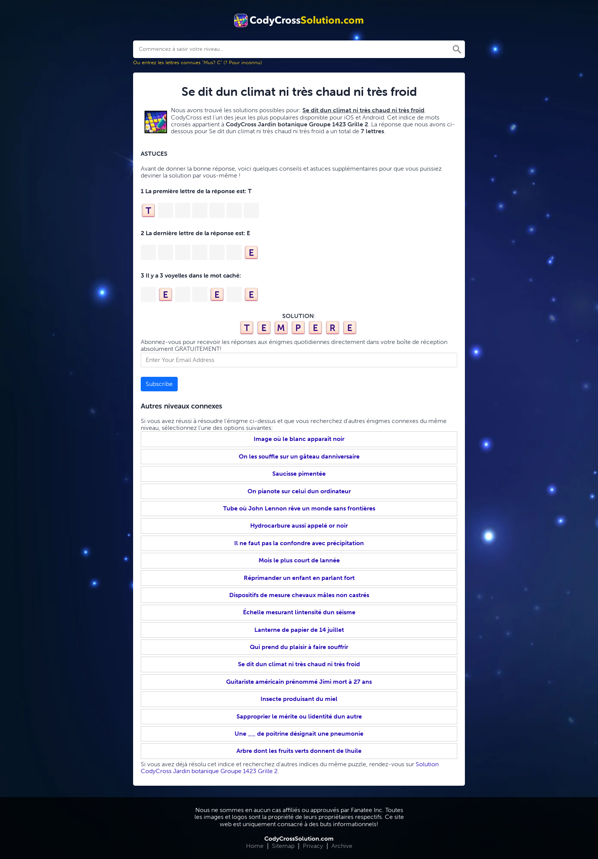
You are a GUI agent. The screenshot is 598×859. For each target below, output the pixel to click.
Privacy (313, 845)
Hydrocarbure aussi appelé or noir (299, 525)
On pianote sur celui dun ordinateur (299, 491)
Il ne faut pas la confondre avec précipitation (299, 543)
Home (255, 845)
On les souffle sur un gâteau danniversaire (299, 456)
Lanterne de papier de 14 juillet (299, 629)
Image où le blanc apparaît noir (299, 438)
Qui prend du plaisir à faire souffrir (299, 647)
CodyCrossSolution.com (299, 838)
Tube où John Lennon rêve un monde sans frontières (299, 508)
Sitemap (283, 845)
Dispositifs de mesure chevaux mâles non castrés (299, 595)
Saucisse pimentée (299, 473)
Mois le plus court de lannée (299, 560)
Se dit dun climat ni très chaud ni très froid (299, 664)
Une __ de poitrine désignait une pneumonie (299, 733)
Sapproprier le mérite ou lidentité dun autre (299, 716)
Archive (341, 845)
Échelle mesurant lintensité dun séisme (299, 612)
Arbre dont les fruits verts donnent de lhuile (299, 750)
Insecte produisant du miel (299, 698)
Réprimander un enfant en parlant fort (299, 577)
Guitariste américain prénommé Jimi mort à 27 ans (299, 681)
